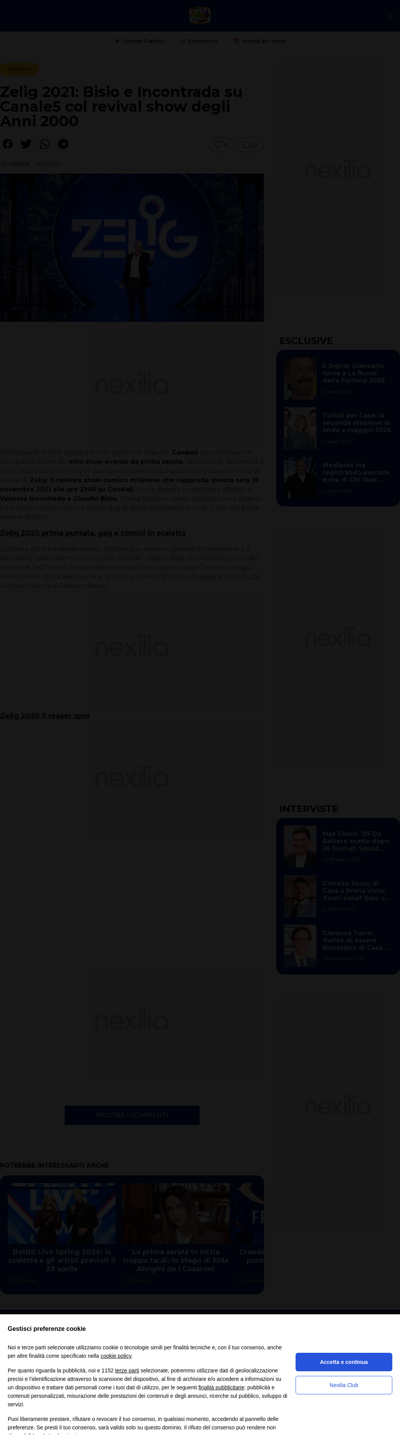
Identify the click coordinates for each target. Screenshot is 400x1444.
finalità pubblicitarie (221, 1387)
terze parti (127, 1370)
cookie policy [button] (116, 1356)
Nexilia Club (343, 1385)
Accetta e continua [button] (344, 1362)
